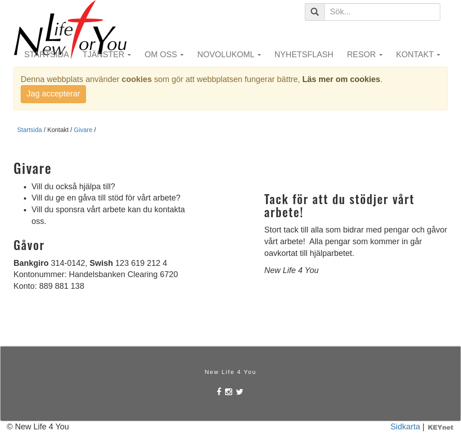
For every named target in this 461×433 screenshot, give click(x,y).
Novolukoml (229, 54)
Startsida (46, 54)
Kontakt (418, 54)
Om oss (164, 54)
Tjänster (106, 54)
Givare (83, 129)
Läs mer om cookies (341, 79)
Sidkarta (405, 426)
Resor (365, 54)
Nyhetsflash (304, 54)
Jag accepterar (53, 93)
